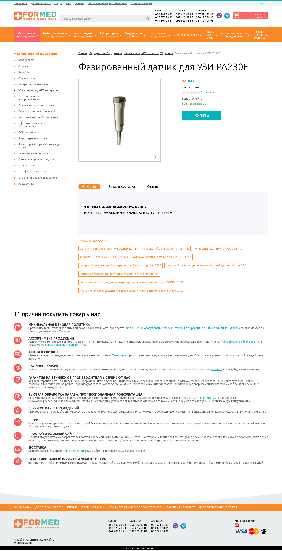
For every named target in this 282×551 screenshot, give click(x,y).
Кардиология (26, 60)
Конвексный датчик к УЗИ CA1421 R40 (104, 257)
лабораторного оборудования (240, 342)
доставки (216, 369)
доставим (79, 451)
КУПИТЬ (202, 116)
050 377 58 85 (204, 17)
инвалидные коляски (224, 328)
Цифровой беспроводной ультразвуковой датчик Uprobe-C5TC (120, 266)
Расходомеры (26, 184)
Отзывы (79, 3)
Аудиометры (26, 66)
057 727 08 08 (204, 20)
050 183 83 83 (164, 14)
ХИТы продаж (118, 356)
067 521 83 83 (204, 14)
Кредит (58, 3)
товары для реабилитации (192, 328)
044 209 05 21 (164, 20)
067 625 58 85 (184, 17)
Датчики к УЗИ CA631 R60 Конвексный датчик (109, 249)
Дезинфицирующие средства (36, 159)
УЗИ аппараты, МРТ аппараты (38, 90)
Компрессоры (26, 166)
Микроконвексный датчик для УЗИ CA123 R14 (161, 257)
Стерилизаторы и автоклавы (36, 105)
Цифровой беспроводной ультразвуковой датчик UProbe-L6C (119, 274)
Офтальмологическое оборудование (31, 125)
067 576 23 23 (164, 17)
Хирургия (23, 72)
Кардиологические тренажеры (37, 111)
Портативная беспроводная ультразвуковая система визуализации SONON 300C (132, 282)
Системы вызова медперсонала (37, 178)
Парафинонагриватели (32, 172)
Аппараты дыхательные (33, 84)
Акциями (226, 356)
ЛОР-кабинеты (27, 132)
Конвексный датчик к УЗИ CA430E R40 (218, 249)
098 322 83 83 (184, 20)
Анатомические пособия (33, 153)
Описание (89, 187)
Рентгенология (27, 78)
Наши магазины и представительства (107, 3)
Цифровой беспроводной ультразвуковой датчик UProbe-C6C (206, 266)
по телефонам (207, 398)
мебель (169, 328)
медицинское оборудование (144, 328)
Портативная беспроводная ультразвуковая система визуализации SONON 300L (131, 291)
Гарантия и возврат (141, 3)
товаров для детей (66, 345)
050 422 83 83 (184, 14)
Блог (68, 3)
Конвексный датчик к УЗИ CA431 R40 (165, 249)
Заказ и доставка (122, 187)
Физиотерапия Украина (32, 139)
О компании (20, 3)
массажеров (45, 345)
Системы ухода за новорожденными (29, 98)
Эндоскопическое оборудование (38, 118)
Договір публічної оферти (218, 508)
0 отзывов (207, 93)
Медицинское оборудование (36, 54)
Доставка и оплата (41, 3)
